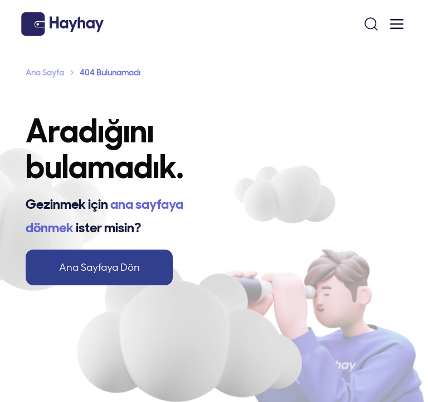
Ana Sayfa (45, 72)
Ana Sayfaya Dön (99, 267)
